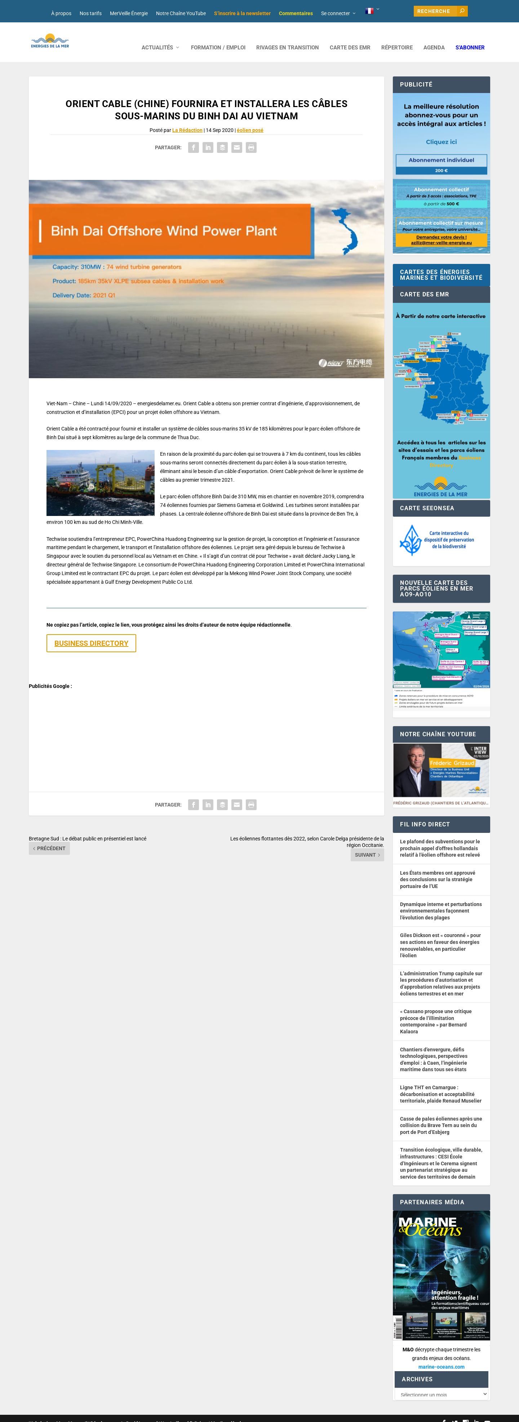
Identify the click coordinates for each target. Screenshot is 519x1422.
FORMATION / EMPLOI (218, 37)
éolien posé (250, 119)
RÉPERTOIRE (397, 37)
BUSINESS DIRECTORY (91, 632)
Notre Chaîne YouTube (181, 13)
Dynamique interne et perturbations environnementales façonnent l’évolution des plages (441, 900)
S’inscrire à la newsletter (242, 13)
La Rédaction (187, 119)
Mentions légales (228, 1413)
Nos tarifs (91, 13)
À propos (61, 13)
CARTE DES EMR (350, 37)
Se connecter (335, 13)
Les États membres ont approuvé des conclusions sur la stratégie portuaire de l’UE (437, 868)
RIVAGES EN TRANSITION (287, 37)
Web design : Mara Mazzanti (58, 1413)
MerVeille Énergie (129, 13)
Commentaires (296, 13)
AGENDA (434, 37)
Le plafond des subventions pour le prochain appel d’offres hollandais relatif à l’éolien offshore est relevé (440, 837)
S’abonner (470, 37)
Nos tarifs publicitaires (184, 1413)
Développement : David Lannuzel (124, 1413)
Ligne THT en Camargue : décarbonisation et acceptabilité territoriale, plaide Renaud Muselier (441, 1083)
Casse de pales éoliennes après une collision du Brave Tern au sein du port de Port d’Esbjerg (441, 1114)
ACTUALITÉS (157, 37)
